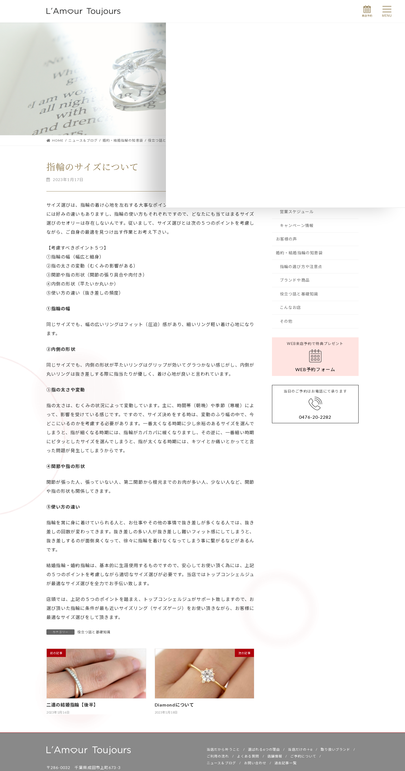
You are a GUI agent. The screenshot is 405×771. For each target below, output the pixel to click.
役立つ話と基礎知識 (94, 632)
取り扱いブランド (335, 751)
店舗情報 (274, 758)
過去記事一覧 (285, 764)
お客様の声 (286, 239)
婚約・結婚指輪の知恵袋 (299, 252)
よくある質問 (248, 758)
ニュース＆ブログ (221, 764)
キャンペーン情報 (297, 225)
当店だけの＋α (300, 751)
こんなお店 (290, 307)
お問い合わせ (255, 764)
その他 (286, 321)
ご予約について (303, 758)
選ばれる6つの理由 (264, 751)
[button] (315, 356)
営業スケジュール (297, 211)
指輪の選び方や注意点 (301, 266)
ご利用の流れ (218, 758)
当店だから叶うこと (223, 751)
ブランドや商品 (295, 280)
